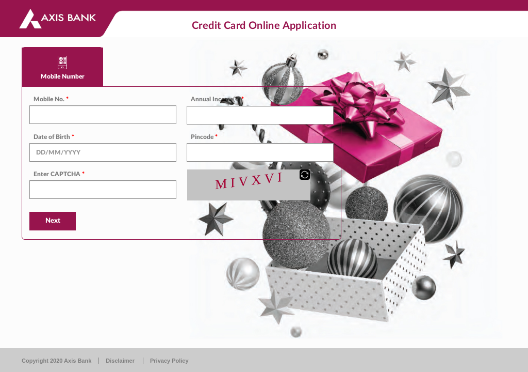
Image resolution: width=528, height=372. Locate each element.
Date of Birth (54, 137)
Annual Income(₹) (217, 99)
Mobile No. (51, 99)
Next (52, 221)
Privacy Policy (169, 361)
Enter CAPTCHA (59, 174)
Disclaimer (120, 361)
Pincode (204, 137)
